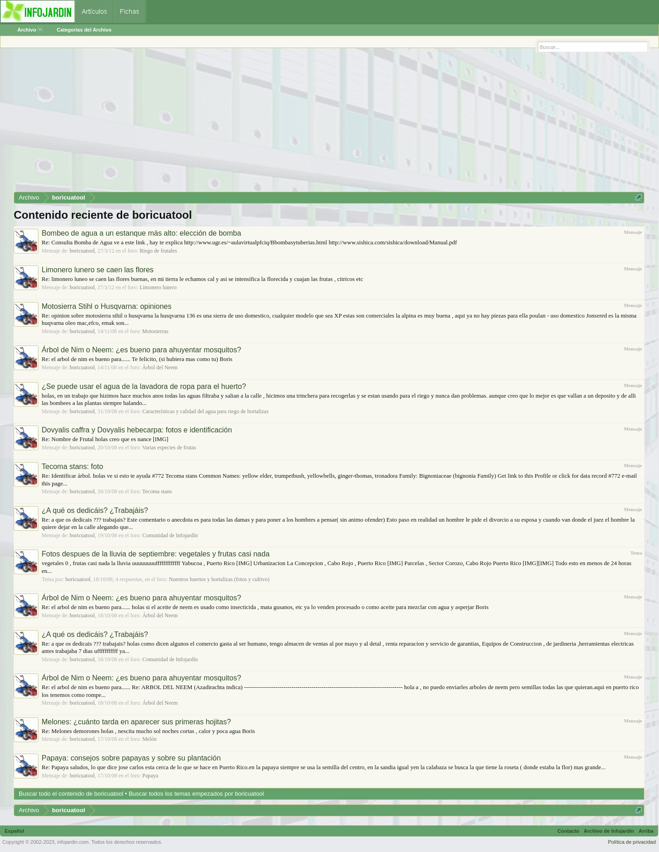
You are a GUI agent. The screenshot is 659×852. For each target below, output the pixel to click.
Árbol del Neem (160, 367)
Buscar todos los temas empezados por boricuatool (196, 793)
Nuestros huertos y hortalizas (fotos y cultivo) (219, 579)
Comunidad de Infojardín (170, 535)
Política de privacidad (632, 842)
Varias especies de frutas (169, 447)
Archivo (30, 30)
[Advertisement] (288, 123)
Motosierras (155, 331)
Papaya (150, 775)
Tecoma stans (157, 491)
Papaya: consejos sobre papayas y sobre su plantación (131, 758)
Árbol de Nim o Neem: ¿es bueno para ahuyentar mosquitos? (141, 350)
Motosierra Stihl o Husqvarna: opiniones (107, 306)
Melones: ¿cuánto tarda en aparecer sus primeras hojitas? (136, 722)
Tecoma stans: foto (72, 466)
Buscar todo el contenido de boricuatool (71, 793)
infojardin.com (72, 842)
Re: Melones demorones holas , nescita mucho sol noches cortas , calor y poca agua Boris (148, 731)
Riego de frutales (158, 251)
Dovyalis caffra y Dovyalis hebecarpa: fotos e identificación (137, 430)
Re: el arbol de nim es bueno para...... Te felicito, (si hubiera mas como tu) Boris (137, 359)
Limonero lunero (158, 287)
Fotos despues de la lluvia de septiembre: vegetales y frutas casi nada (156, 554)
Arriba (646, 831)
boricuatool (82, 251)
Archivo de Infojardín (609, 831)
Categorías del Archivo (84, 29)
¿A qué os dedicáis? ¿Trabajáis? (95, 510)
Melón (149, 739)
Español (14, 831)
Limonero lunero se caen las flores (98, 270)
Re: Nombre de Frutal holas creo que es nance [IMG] (105, 439)
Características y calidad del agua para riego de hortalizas (205, 411)
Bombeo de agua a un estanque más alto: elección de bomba (141, 233)
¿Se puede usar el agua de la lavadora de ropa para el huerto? (144, 386)
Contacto (568, 831)
